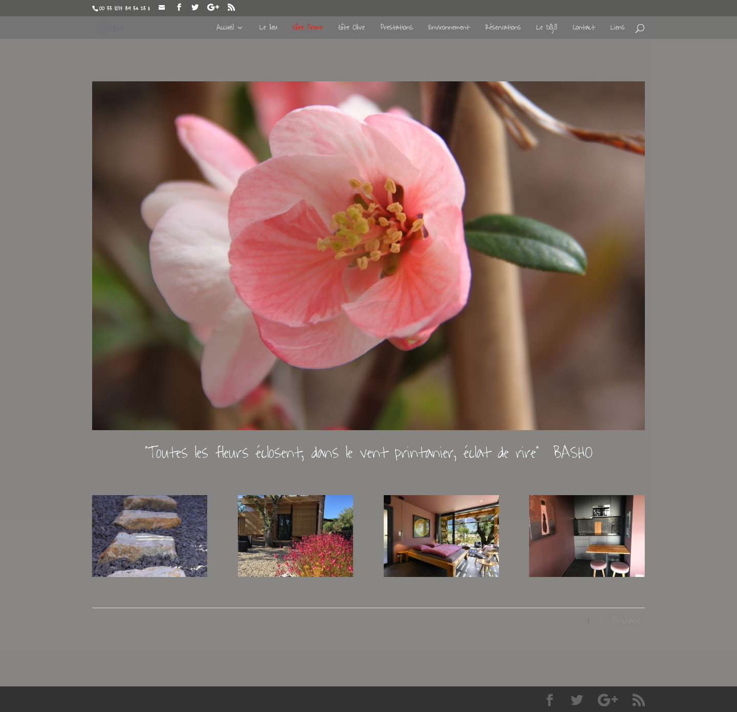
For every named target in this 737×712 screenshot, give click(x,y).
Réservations (503, 29)
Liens (617, 29)
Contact (584, 29)
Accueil (224, 29)
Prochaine (626, 621)
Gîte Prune (307, 29)
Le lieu (268, 29)
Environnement (448, 29)
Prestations (396, 29)
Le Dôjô (546, 29)
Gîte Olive (351, 29)
